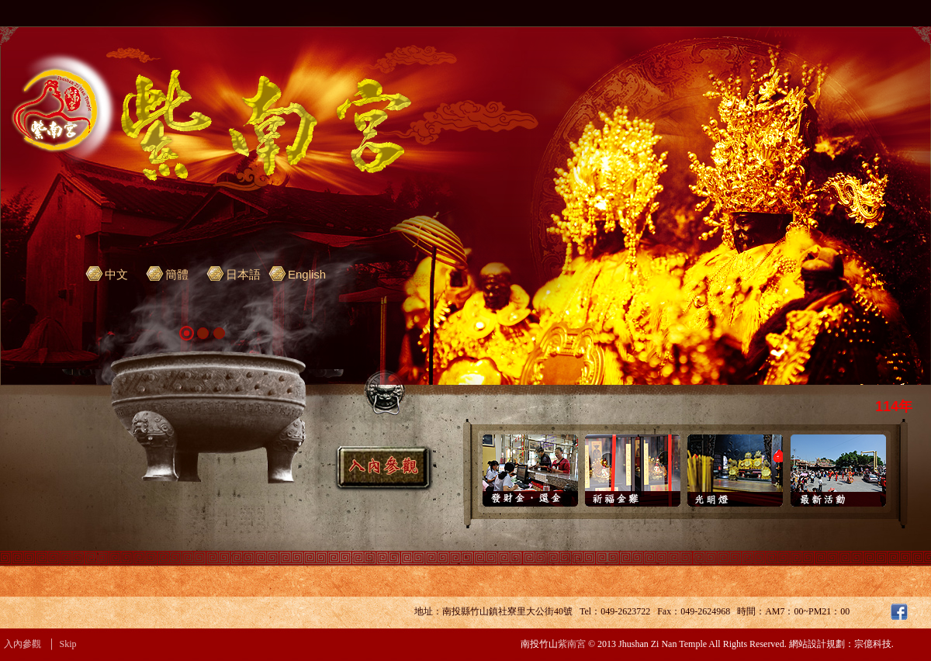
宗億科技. (874, 644)
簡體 (177, 274)
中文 (116, 274)
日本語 (243, 274)
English (307, 274)
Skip (68, 644)
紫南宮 (572, 644)
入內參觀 (22, 644)
